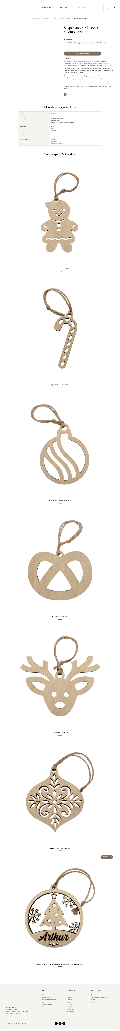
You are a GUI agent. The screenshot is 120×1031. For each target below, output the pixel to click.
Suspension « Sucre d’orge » (60, 385)
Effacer (106, 42)
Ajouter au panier (82, 53)
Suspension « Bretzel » (60, 617)
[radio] (68, 42)
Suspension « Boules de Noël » (60, 501)
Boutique (46, 18)
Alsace (62, 18)
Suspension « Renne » (60, 733)
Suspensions (54, 18)
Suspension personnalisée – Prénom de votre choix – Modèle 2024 (60, 964)
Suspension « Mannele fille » (60, 269)
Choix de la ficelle (68, 39)
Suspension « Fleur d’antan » (60, 848)
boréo (12, 1023)
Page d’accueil (37, 18)
